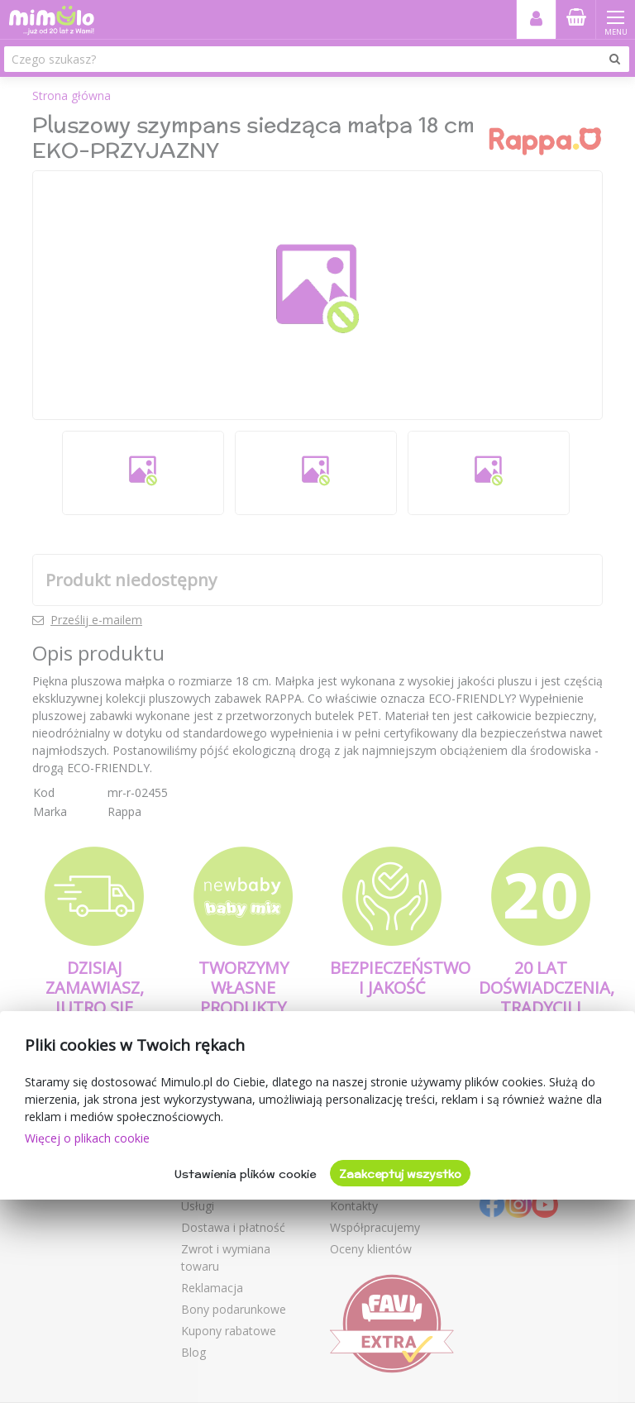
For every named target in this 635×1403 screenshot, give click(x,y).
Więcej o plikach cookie (87, 1138)
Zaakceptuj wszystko (400, 1174)
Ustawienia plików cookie (245, 1174)
